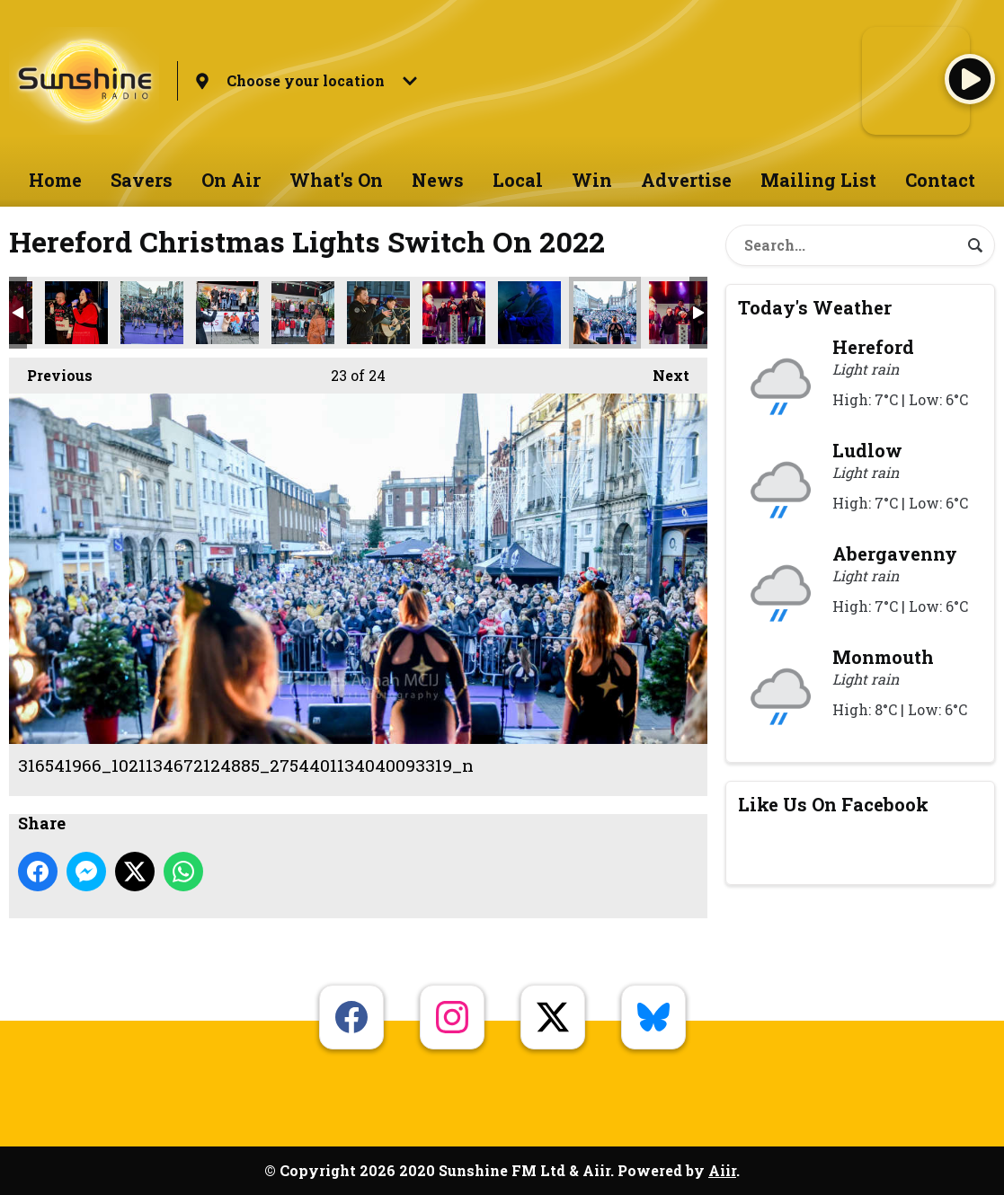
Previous (51, 371)
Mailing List (818, 179)
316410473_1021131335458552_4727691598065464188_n (378, 312)
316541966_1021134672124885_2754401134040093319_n (604, 312)
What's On (336, 179)
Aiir (722, 1170)
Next (662, 371)
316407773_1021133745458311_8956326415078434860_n (227, 312)
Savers (142, 179)
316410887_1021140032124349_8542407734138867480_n (453, 312)
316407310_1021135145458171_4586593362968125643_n (151, 312)
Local (518, 179)
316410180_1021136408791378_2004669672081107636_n (302, 312)
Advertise (686, 179)
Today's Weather (815, 307)
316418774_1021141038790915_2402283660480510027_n (529, 312)
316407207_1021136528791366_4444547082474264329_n (76, 312)
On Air (231, 179)
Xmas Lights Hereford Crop (680, 312)
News (438, 179)
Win (592, 179)
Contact (940, 179)
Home (55, 179)
